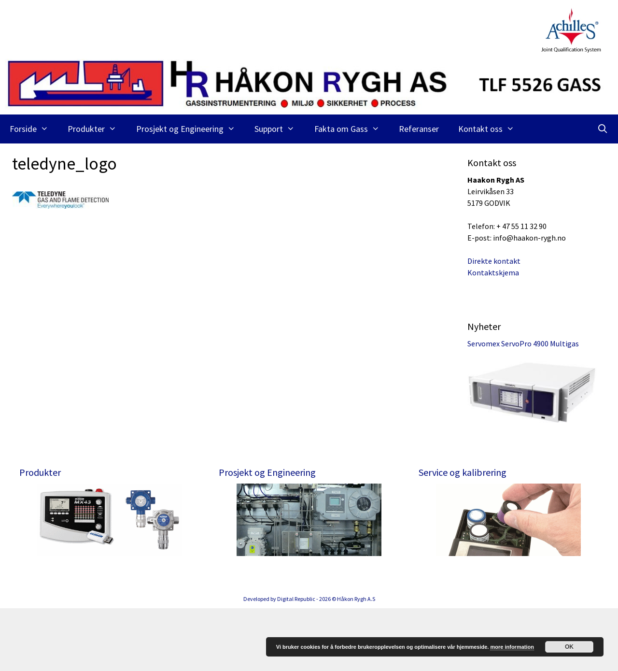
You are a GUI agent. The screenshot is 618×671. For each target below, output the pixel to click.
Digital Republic (296, 661)
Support (279, 128)
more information (512, 647)
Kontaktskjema (493, 272)
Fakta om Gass (351, 128)
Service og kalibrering (462, 472)
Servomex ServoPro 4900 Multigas (523, 343)
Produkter (97, 128)
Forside (34, 128)
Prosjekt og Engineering (190, 128)
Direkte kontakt (493, 261)
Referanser (419, 128)
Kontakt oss (491, 128)
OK (569, 646)
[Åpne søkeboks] (603, 128)
